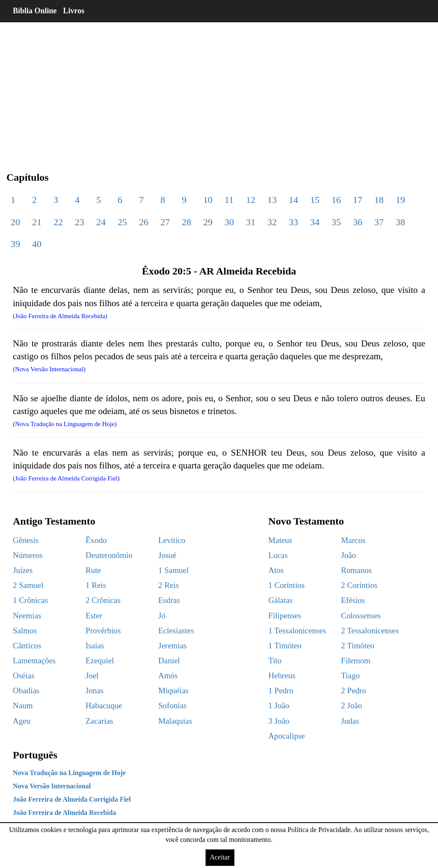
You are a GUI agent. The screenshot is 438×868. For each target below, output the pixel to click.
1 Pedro (280, 690)
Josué (167, 555)
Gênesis (25, 540)
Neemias (27, 615)
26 (143, 222)
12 (250, 199)
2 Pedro (353, 690)
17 (357, 199)
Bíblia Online (35, 10)
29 (208, 222)
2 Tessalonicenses (370, 630)
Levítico (171, 540)
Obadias (26, 690)
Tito (274, 660)
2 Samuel (28, 585)
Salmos (25, 630)
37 (379, 222)
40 (36, 244)
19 (400, 199)
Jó (162, 615)
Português (35, 755)
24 (101, 222)
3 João (278, 720)
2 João (351, 705)
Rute (93, 570)
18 (379, 199)
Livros (74, 10)
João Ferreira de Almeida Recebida (64, 812)
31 (250, 222)
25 (122, 222)
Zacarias (99, 720)
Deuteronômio (109, 555)
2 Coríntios (359, 585)
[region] (219, 89)
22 (58, 222)
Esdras (169, 600)
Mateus (280, 540)
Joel (92, 675)
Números (28, 555)
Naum (23, 705)
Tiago (350, 675)
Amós (168, 675)
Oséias (24, 675)
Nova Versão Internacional (52, 786)
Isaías (95, 645)
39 (15, 244)
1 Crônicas (30, 600)
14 (293, 199)
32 (272, 222)
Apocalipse (286, 735)
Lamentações (34, 660)
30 (229, 222)
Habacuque (104, 705)
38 (400, 222)
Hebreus (281, 675)
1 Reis (96, 585)
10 (208, 199)
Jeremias (172, 645)
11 (229, 199)
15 (315, 199)
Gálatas (280, 600)
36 (357, 222)
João (348, 555)
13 (272, 199)
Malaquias (175, 720)
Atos (276, 570)
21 (36, 222)
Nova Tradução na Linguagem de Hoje (69, 772)
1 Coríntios (286, 585)
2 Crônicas (103, 600)
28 (186, 222)
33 (293, 222)
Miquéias (173, 690)
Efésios (353, 600)
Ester (94, 615)
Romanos (356, 570)
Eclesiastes (176, 630)
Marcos (353, 540)
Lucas (277, 555)
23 (79, 222)
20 (15, 222)
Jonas (95, 690)
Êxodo (96, 540)
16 (336, 199)
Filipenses (284, 615)
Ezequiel (100, 660)
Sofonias (172, 705)
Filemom (355, 660)
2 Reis (168, 585)
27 (165, 222)
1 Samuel (173, 570)
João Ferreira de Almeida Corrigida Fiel (72, 799)
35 (336, 222)
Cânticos (27, 645)
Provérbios (103, 630)
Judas (350, 720)
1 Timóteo (285, 645)
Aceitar (220, 857)
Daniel (169, 660)
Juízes (23, 570)
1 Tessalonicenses (297, 630)
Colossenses (361, 615)
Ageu (21, 720)
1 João (278, 705)
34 (315, 222)
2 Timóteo (357, 645)
